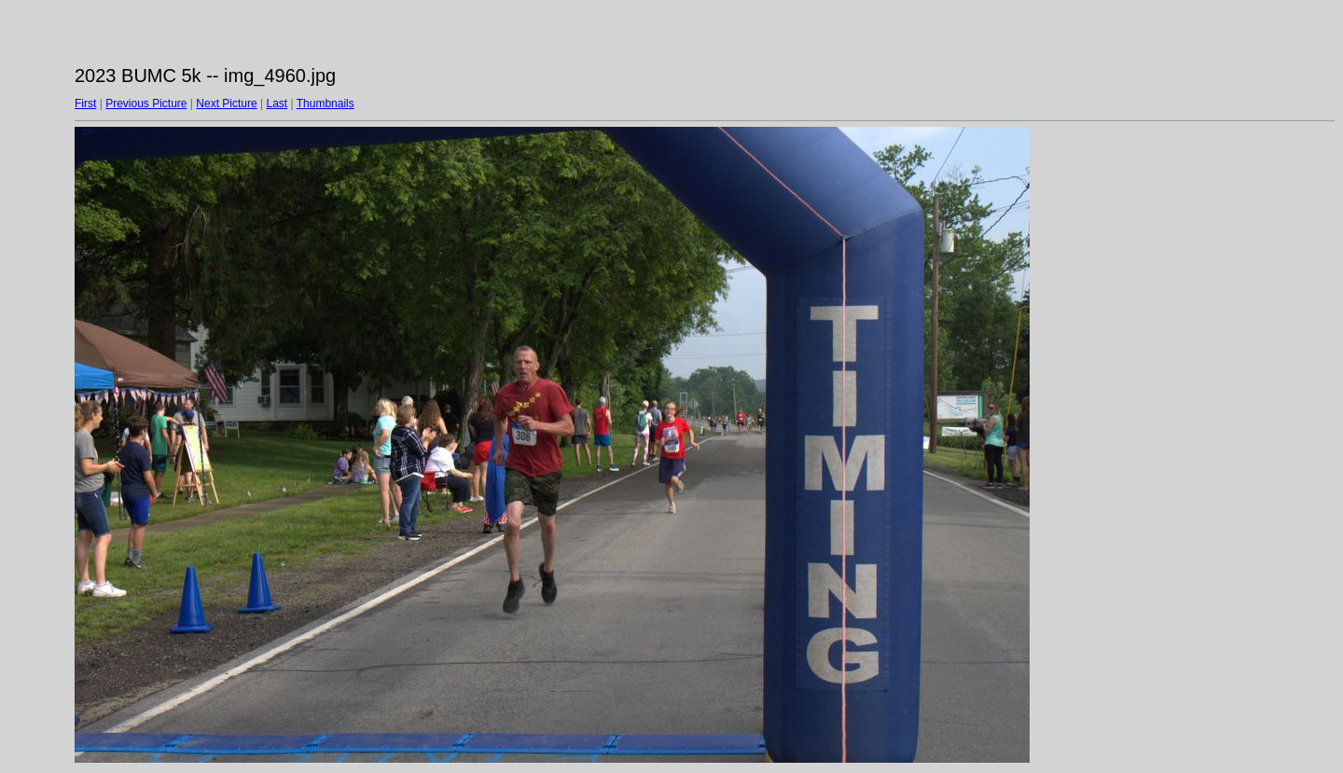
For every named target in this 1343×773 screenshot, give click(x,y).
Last (276, 103)
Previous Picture (146, 103)
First (85, 103)
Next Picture (226, 103)
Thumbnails (325, 103)
